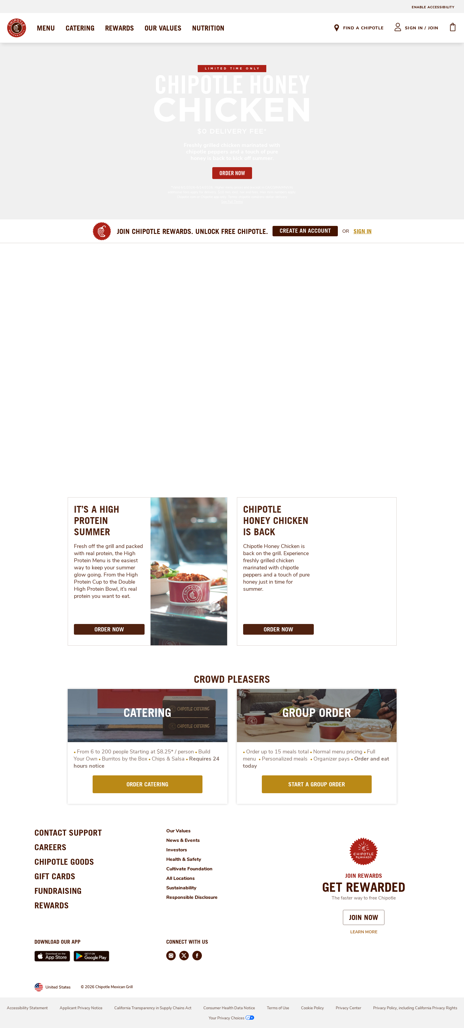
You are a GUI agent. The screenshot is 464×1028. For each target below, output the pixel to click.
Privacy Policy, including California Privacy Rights (415, 1008)
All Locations (180, 878)
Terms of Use (278, 1008)
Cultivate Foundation (189, 869)
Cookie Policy (312, 1008)
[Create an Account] (305, 231)
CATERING (80, 28)
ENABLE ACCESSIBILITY (433, 7)
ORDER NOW (232, 173)
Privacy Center (348, 1008)
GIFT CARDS (54, 876)
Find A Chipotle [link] (363, 28)
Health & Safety (183, 859)
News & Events (183, 840)
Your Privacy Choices (232, 1018)
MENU (46, 28)
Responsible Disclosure (192, 897)
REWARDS (119, 28)
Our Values (178, 831)
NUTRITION (208, 28)
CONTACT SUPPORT (68, 832)
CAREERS (50, 847)
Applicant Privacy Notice (81, 1008)
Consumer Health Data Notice (229, 1008)
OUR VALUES (163, 28)
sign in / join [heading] (421, 28)
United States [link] (58, 987)
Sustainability (181, 888)
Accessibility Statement (27, 1008)
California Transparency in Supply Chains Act (152, 1008)
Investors (176, 850)
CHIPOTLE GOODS (64, 862)
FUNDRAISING (58, 891)
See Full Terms (232, 201)
